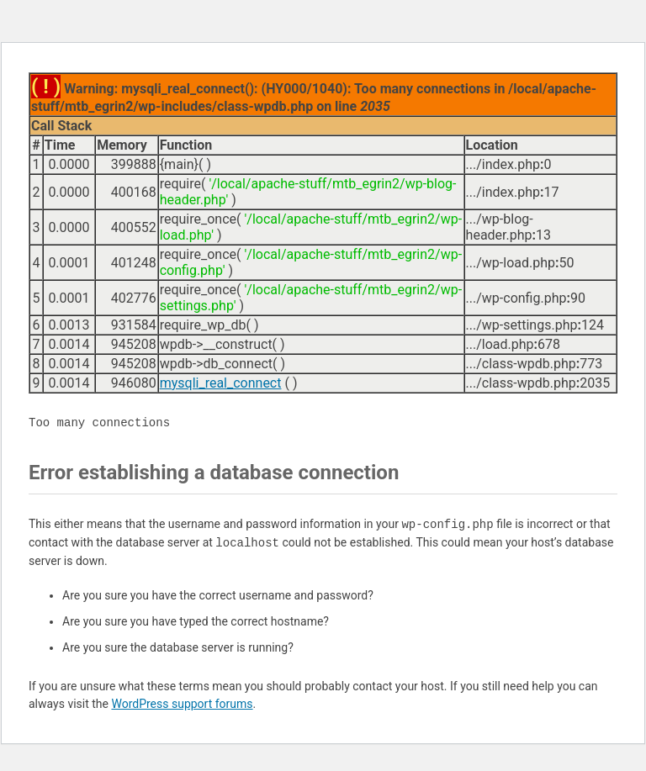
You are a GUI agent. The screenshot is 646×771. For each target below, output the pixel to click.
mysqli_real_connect (221, 383)
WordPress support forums (181, 703)
